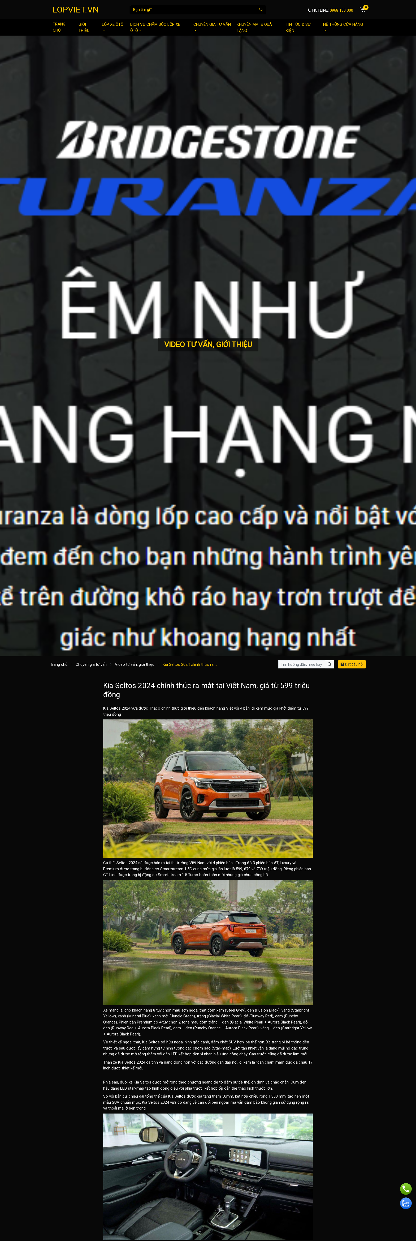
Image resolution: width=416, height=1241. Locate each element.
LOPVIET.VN (75, 10)
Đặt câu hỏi (351, 664)
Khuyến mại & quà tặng (254, 27)
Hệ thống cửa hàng (343, 26)
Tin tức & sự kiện (298, 27)
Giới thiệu (84, 27)
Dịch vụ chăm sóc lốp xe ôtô (155, 27)
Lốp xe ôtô (112, 26)
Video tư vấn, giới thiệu (134, 664)
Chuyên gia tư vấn (212, 26)
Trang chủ (59, 27)
